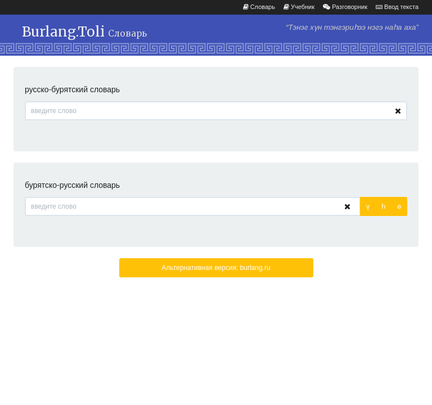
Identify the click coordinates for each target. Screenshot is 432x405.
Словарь (259, 6)
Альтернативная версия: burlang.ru (215, 268)
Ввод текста (397, 6)
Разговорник (345, 6)
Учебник (299, 6)
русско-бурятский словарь (72, 89)
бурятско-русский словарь (72, 185)
